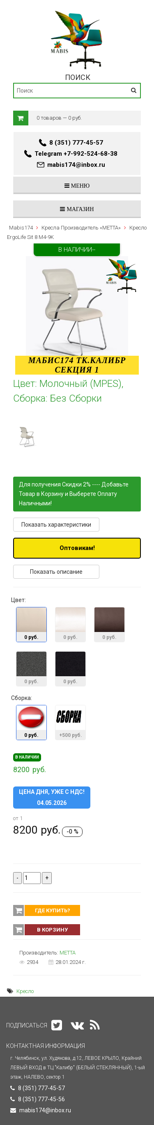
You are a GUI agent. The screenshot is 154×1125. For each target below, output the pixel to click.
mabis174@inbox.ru (76, 164)
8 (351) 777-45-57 (76, 142)
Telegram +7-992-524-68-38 (75, 153)
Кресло (25, 991)
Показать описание (56, 571)
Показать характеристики (56, 524)
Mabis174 (21, 228)
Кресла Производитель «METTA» (81, 228)
